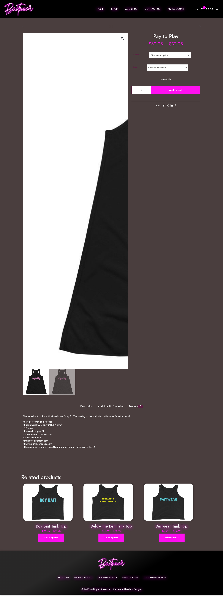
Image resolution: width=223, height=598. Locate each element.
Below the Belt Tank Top (111, 529)
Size (135, 66)
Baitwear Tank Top (171, 529)
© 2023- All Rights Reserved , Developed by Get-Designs (111, 592)
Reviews (136, 406)
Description (86, 406)
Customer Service (154, 580)
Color (136, 54)
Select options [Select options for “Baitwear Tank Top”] (172, 540)
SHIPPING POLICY (107, 580)
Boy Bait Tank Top (51, 529)
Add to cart (175, 90)
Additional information (111, 406)
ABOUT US (63, 580)
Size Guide (165, 79)
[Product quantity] (141, 90)
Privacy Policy (83, 580)
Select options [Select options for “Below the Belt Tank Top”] (111, 540)
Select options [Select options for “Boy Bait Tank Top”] (51, 540)
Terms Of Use (130, 580)
